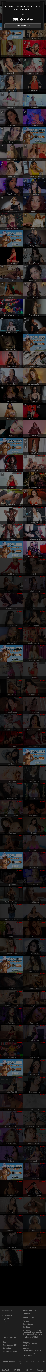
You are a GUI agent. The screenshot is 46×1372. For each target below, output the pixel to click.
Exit (23, 14)
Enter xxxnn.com (23, 26)
